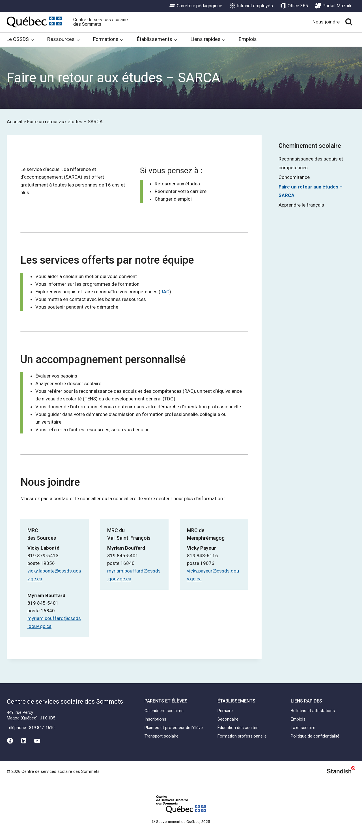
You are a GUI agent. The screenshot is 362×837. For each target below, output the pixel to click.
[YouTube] (37, 741)
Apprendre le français (301, 205)
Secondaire (227, 719)
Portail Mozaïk (333, 5)
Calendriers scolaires (164, 710)
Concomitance (294, 177)
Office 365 (294, 5)
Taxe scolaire (303, 727)
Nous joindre (326, 22)
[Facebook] (10, 741)
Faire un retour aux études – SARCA (310, 191)
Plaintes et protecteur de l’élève (174, 727)
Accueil (14, 121)
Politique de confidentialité (315, 736)
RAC (164, 291)
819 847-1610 (42, 727)
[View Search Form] (348, 22)
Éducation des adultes (237, 727)
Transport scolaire (161, 736)
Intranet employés (251, 5)
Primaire (225, 710)
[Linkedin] (23, 741)
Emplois (248, 39)
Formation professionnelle (242, 736)
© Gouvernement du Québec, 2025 (181, 821)
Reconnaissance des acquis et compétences (311, 163)
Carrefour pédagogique (195, 5)
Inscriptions (155, 719)
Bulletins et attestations (313, 710)
